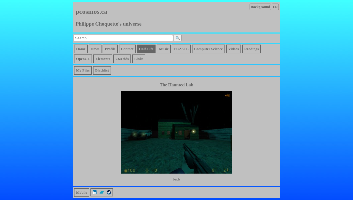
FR (275, 7)
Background (260, 7)
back (176, 179)
